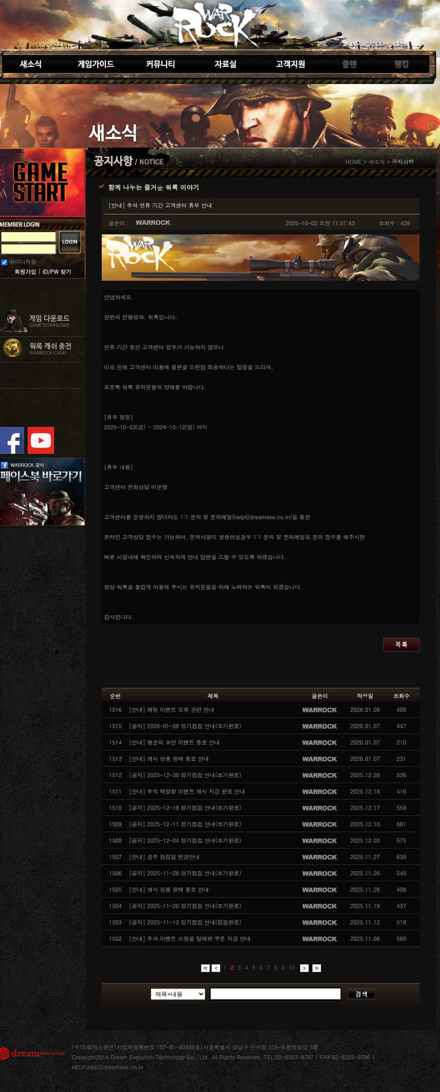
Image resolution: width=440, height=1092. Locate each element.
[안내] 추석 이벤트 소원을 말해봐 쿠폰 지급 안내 (190, 938)
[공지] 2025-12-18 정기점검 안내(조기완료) (185, 807)
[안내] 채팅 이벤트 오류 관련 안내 (171, 709)
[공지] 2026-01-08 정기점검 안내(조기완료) (185, 726)
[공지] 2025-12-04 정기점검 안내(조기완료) (185, 840)
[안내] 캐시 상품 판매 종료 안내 (169, 758)
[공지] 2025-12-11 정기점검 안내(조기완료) (185, 824)
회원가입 (25, 271)
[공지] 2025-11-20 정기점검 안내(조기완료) (185, 905)
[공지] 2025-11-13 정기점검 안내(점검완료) (185, 922)
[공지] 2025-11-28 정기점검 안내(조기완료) (185, 873)
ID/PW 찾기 (57, 271)
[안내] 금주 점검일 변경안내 (164, 856)
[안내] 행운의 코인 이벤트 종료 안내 (174, 742)
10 (291, 967)
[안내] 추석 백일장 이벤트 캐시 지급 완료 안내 (187, 791)
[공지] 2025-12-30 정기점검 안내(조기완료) (185, 775)
